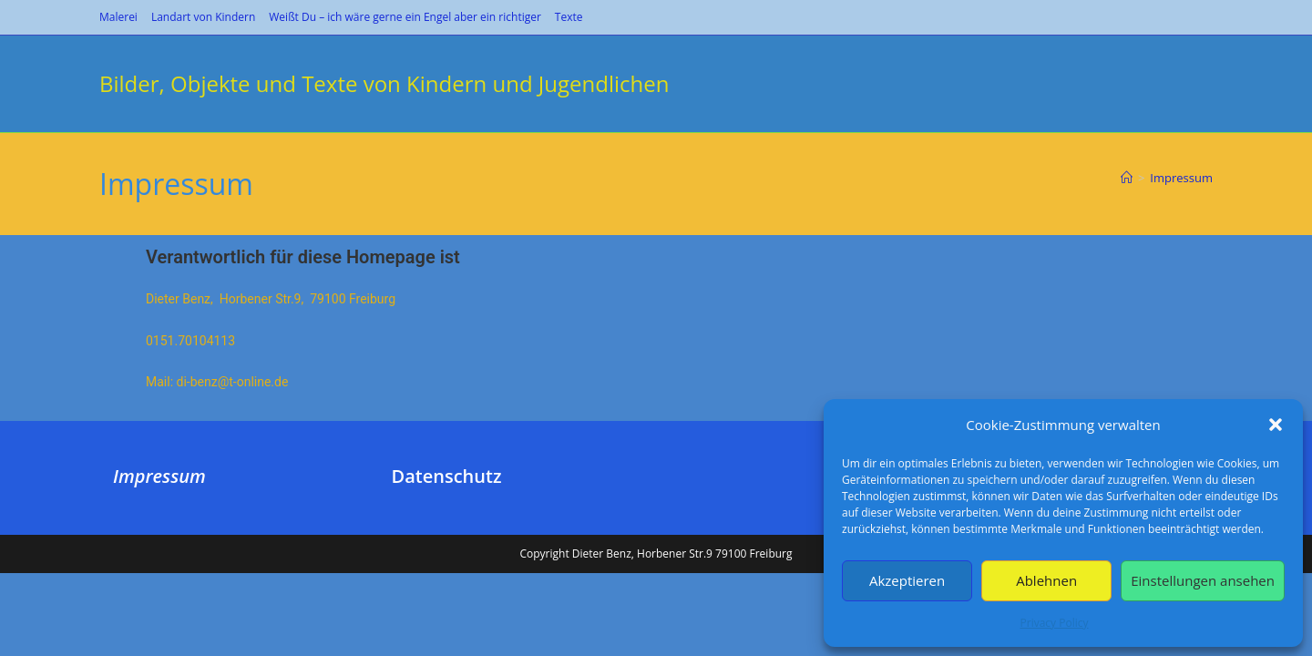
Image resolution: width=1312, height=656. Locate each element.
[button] (1275, 424)
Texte (569, 17)
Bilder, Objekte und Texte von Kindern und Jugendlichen (384, 83)
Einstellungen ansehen (1203, 580)
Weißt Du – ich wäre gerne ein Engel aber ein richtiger (405, 17)
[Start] (1127, 177)
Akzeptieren (907, 580)
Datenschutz (447, 559)
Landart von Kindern (203, 17)
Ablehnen (1046, 580)
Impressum (1181, 177)
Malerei (118, 17)
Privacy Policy (1054, 622)
